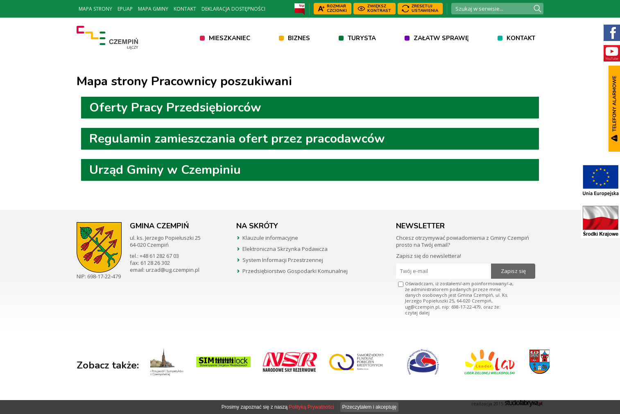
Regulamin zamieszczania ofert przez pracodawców (237, 138)
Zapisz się (513, 271)
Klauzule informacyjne (270, 237)
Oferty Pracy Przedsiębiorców (175, 107)
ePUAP (125, 8)
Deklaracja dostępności (233, 8)
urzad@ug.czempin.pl (172, 269)
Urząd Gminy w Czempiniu (165, 170)
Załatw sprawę (441, 38)
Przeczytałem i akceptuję (369, 407)
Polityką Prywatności (311, 407)
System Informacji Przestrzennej (282, 260)
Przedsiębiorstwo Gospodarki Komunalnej (295, 271)
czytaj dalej (417, 312)
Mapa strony (95, 8)
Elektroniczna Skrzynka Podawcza (285, 248)
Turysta (362, 38)
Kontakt (185, 8)
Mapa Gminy (153, 8)
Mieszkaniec (229, 38)
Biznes (299, 38)
